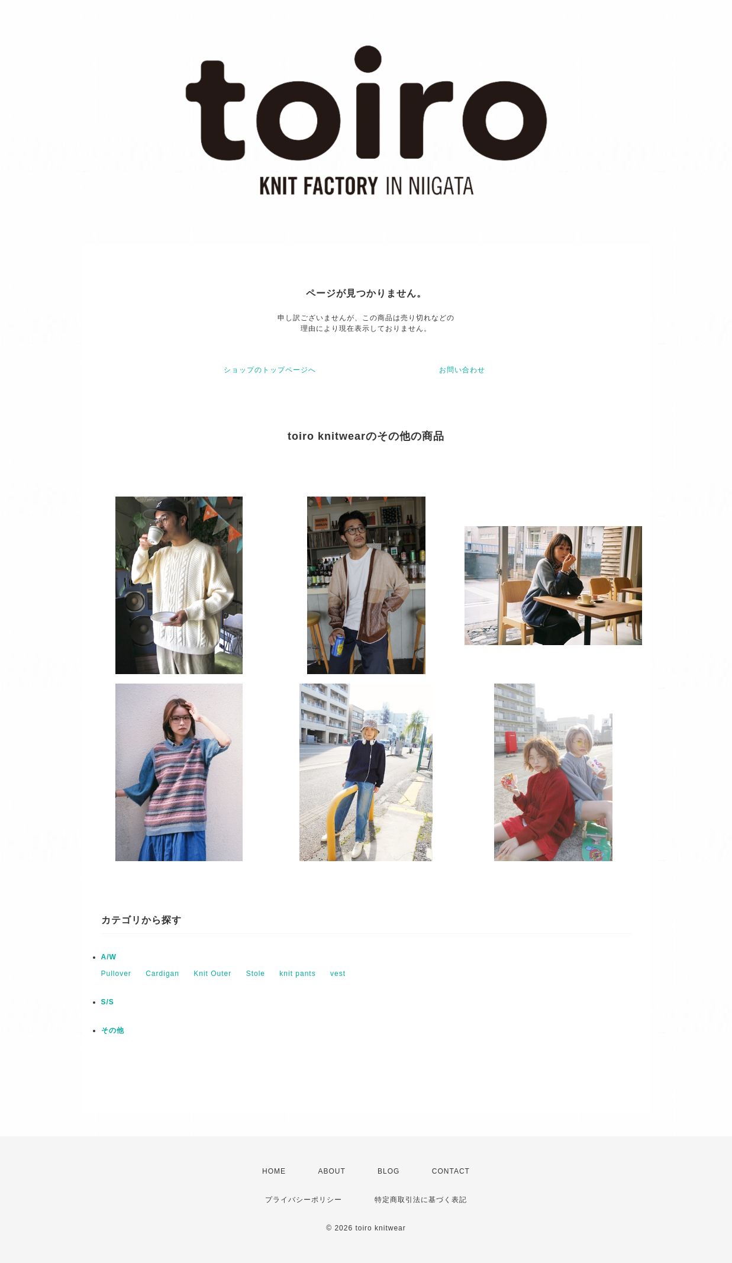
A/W (109, 957)
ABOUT (331, 1171)
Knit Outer (212, 973)
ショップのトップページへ (270, 370)
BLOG (388, 1171)
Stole (255, 973)
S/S (107, 1002)
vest (338, 973)
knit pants (297, 973)
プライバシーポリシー (303, 1200)
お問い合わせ (462, 370)
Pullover (116, 973)
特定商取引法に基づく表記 (421, 1200)
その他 (112, 1030)
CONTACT (451, 1171)
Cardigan (162, 973)
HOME (274, 1171)
